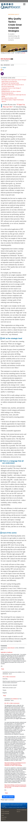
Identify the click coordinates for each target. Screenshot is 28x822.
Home (2, 809)
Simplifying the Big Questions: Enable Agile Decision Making (13, 95)
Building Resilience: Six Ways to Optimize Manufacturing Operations (11, 92)
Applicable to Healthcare (6, 652)
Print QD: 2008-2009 (5, 813)
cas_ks (23, 53)
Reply (2, 669)
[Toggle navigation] (24, 4)
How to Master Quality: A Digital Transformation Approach (12, 100)
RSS (3, 69)
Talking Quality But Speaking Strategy (10, 83)
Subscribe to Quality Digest (22, 809)
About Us (18, 811)
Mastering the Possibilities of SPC (9, 98)
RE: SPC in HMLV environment (11, 703)
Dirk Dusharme (5, 59)
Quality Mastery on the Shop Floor (9, 81)
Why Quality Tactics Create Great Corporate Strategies (13, 79)
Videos (2, 815)
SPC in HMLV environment (9, 676)
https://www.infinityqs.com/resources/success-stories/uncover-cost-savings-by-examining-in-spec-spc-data (15, 786)
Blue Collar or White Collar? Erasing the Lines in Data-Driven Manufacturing (12, 85)
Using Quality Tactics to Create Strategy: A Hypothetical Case (11, 88)
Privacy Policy (3, 817)
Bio (12, 59)
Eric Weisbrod (14, 698)
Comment (4, 67)
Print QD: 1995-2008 (5, 811)
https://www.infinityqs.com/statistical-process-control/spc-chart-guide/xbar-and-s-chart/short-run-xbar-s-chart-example (15, 764)
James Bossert (10, 647)
